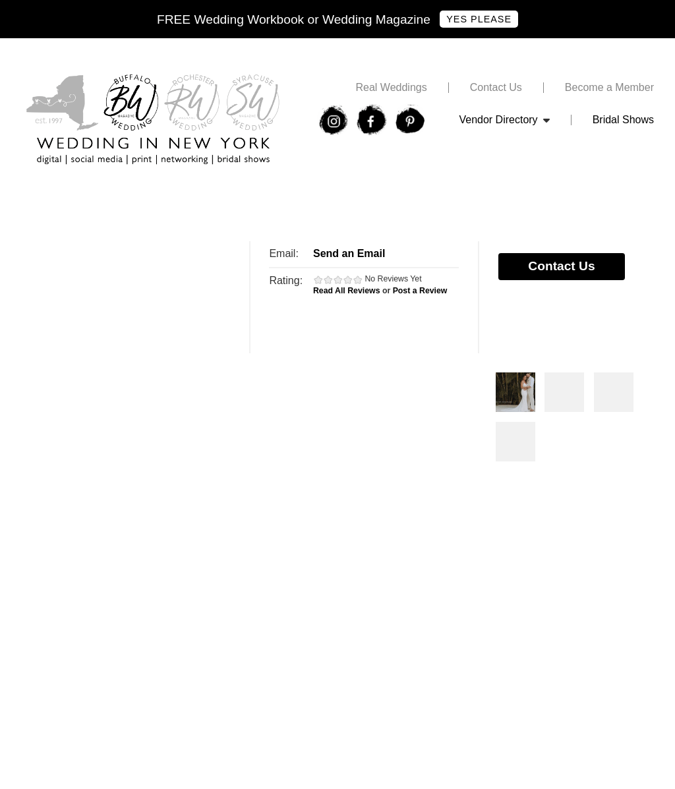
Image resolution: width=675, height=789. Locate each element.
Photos (515, 392)
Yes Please (479, 19)
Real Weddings (390, 87)
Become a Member (609, 87)
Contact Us (496, 87)
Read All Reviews (346, 290)
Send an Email (349, 253)
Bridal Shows (623, 120)
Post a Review (420, 290)
